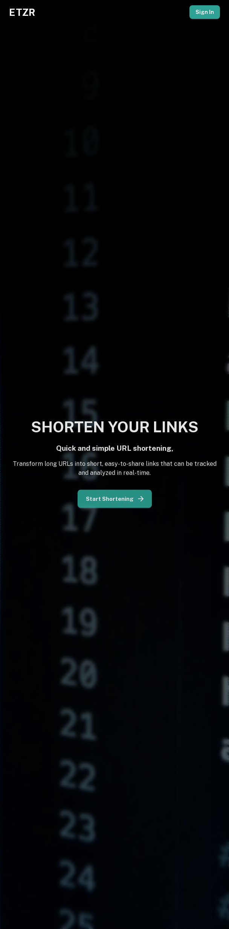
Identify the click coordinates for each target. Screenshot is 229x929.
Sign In (204, 12)
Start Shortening (115, 497)
